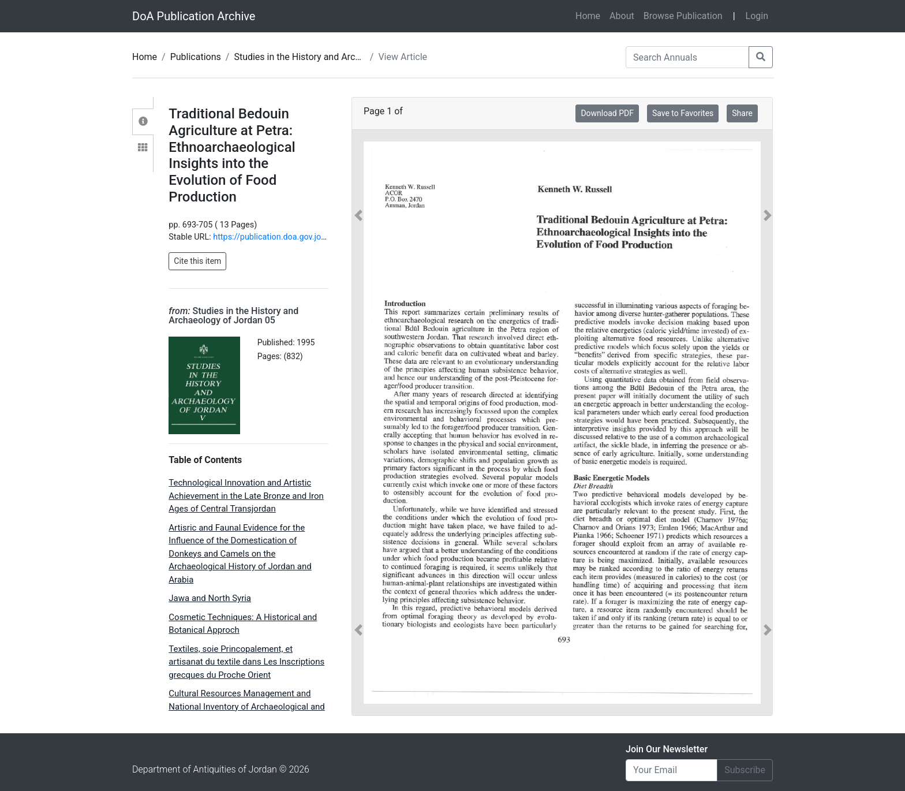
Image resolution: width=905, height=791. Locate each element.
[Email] (671, 770)
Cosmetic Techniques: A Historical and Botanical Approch (243, 624)
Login (757, 15)
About (621, 15)
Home (590, 15)
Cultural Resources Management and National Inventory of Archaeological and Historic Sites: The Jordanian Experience (246, 706)
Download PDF (607, 113)
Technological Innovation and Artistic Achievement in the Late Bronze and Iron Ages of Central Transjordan (246, 495)
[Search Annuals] (687, 57)
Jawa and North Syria (210, 598)
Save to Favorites (682, 113)
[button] (358, 422)
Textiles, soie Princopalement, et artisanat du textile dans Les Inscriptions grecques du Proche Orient (246, 662)
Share (742, 113)
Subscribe (744, 769)
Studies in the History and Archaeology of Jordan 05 (340, 56)
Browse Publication (683, 15)
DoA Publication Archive (193, 16)
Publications (195, 56)
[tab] (143, 122)
